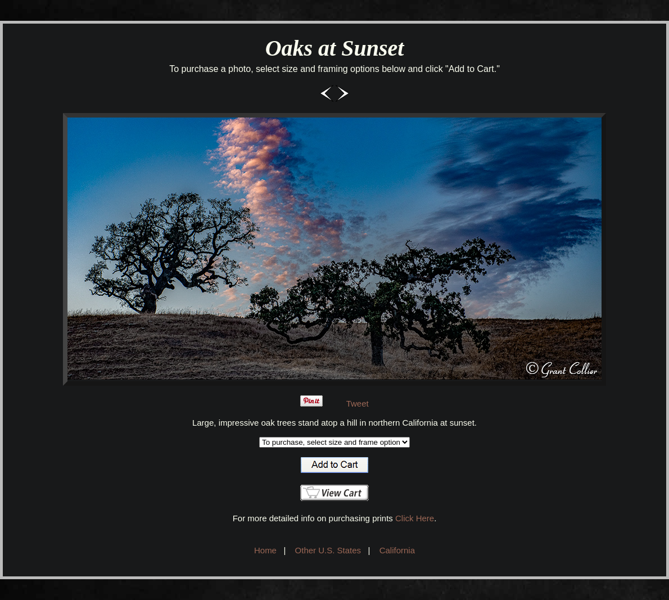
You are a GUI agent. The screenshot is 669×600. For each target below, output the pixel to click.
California (397, 550)
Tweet (357, 403)
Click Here (414, 518)
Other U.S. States (328, 550)
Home (265, 550)
